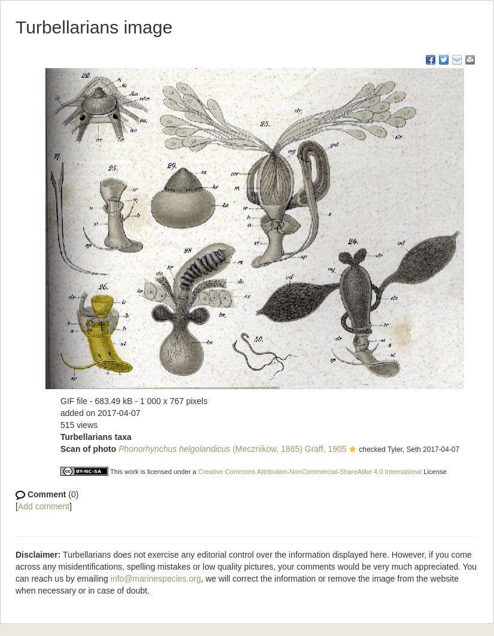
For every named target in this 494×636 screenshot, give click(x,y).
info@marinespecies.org (156, 578)
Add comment (43, 506)
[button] (352, 450)
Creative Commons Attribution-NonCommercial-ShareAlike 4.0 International (310, 471)
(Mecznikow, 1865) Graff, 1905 (232, 449)
